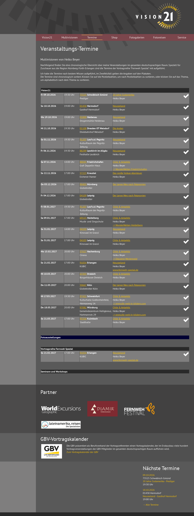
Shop (114, 37)
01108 (83, 128)
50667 (83, 285)
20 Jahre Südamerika (123, 94)
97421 (83, 296)
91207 (83, 139)
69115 (83, 217)
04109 (83, 195)
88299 (83, 150)
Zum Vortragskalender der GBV (82, 452)
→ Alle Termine (151, 504)
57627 (83, 251)
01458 (83, 105)
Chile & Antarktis (121, 161)
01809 (83, 117)
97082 (83, 307)
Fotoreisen (159, 37)
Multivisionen (70, 37)
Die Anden (118, 128)
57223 (83, 173)
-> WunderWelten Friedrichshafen (130, 169)
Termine (92, 37)
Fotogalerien (136, 37)
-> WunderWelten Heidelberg (128, 225)
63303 (83, 273)
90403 (83, 184)
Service (182, 37)
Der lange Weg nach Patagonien (129, 184)
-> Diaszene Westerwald (125, 258)
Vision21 (47, 37)
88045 (83, 161)
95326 (83, 318)
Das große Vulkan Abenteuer (127, 173)
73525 (83, 94)
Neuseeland (119, 105)
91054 (83, 262)
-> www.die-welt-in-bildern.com (129, 303)
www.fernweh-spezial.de (125, 269)
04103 (83, 229)
